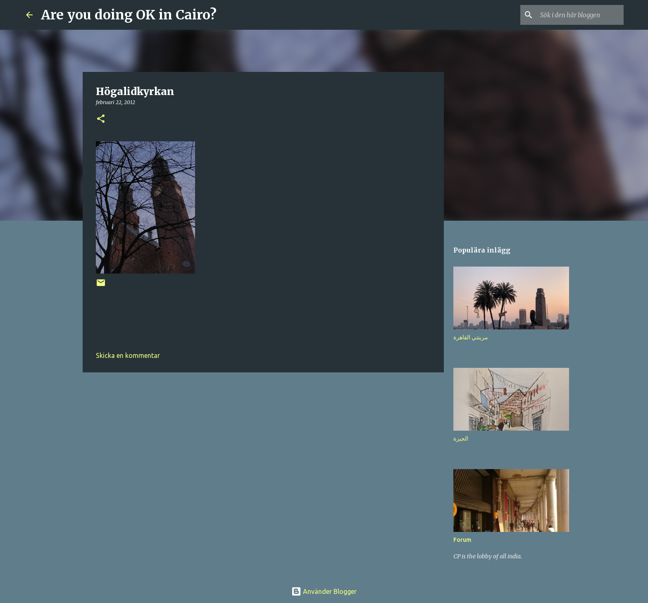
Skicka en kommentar (128, 355)
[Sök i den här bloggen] (580, 15)
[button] (101, 119)
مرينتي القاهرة (470, 337)
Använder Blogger (324, 591)
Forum (462, 539)
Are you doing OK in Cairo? (129, 15)
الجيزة (460, 438)
